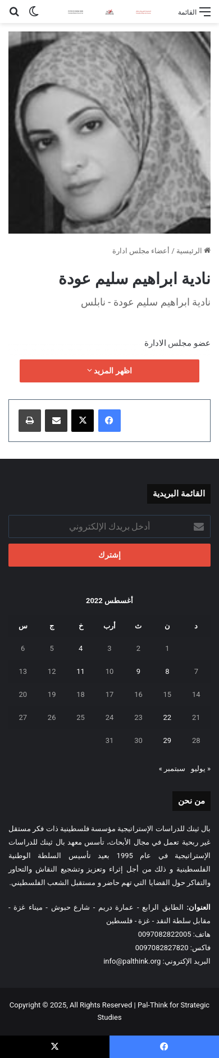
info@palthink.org (132, 961)
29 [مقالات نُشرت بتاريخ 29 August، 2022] (167, 740)
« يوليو (201, 768)
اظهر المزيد (109, 370)
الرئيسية (193, 251)
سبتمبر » (172, 768)
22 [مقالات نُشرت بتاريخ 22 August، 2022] (167, 717)
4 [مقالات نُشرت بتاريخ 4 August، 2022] (81, 648)
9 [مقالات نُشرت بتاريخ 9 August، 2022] (138, 671)
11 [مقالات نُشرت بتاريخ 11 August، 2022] (80, 671)
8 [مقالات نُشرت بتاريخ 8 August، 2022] (167, 671)
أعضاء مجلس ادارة (141, 251)
